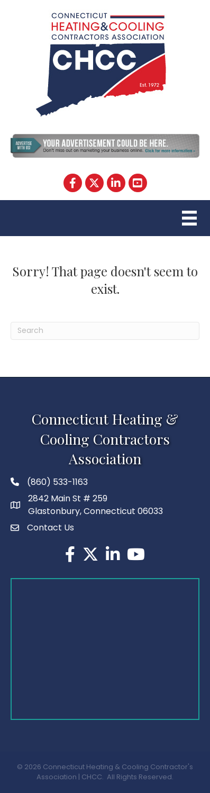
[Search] (105, 331)
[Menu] (188, 218)
